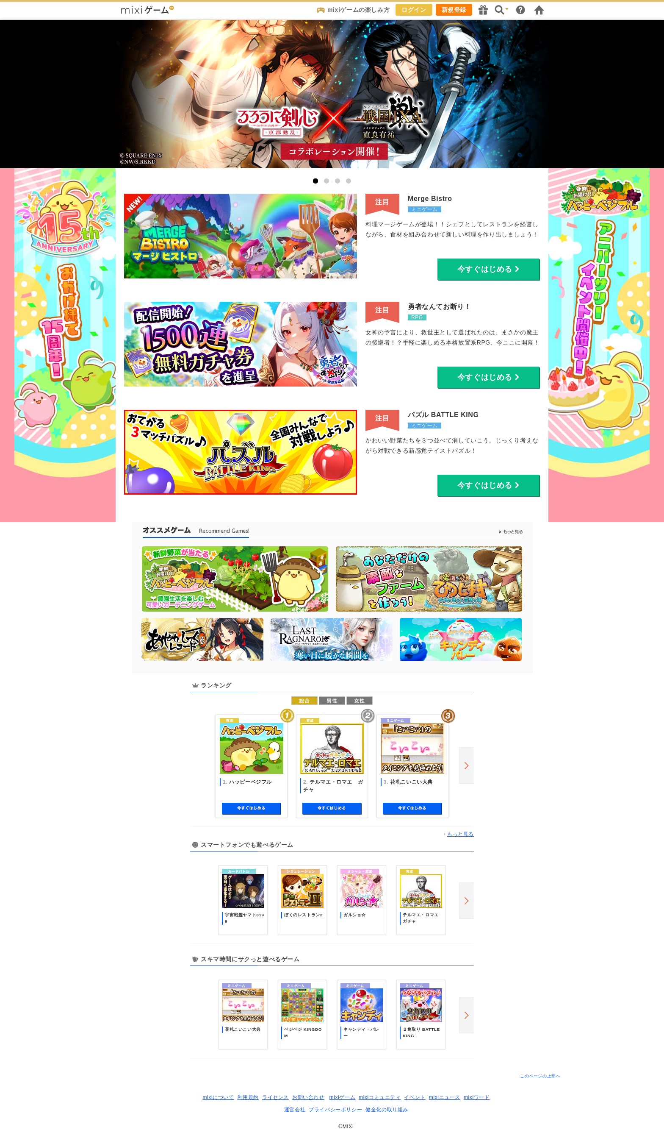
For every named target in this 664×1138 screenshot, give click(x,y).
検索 (501, 9)
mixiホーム (539, 9)
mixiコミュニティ (380, 1097)
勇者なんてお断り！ (439, 306)
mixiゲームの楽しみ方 (358, 9)
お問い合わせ (308, 1097)
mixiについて (218, 1097)
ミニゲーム (424, 209)
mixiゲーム (342, 1097)
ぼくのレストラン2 (303, 915)
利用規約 (248, 1097)
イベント (414, 1097)
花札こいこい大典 (411, 782)
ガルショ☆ (354, 915)
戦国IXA (332, 94)
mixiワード (477, 1097)
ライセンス (275, 1097)
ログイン (413, 9)
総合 (304, 700)
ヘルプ (520, 9)
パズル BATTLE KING (443, 414)
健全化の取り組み (386, 1110)
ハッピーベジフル (250, 782)
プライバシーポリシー (335, 1110)
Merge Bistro (430, 198)
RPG (417, 317)
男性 (332, 700)
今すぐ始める (251, 809)
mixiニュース (444, 1097)
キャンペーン (483, 9)
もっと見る (460, 834)
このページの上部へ (540, 1076)
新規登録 (454, 9)
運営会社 (294, 1110)
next (466, 765)
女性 (359, 700)
